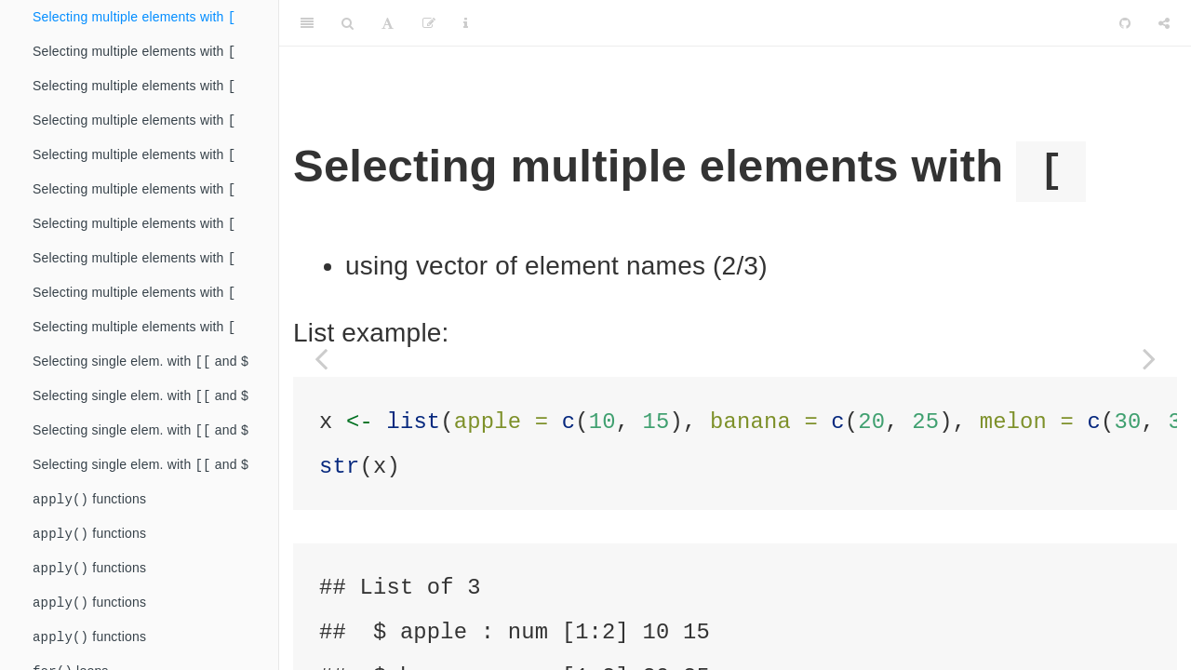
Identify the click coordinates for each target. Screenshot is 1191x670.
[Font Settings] (388, 23)
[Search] (348, 23)
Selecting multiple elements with (134, 18)
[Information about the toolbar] (465, 23)
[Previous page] (321, 358)
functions (89, 526)
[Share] (1164, 23)
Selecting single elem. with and (140, 381)
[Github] (1124, 23)
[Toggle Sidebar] (307, 23)
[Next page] (1149, 358)
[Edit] (428, 23)
